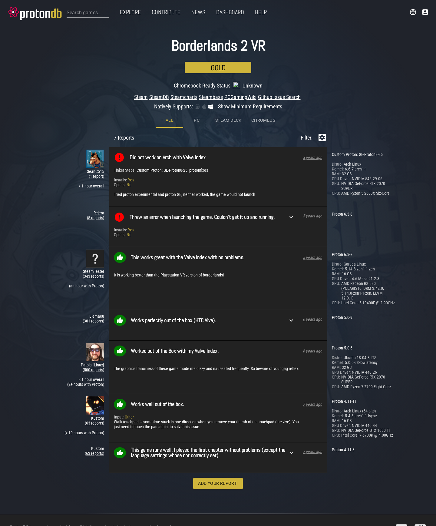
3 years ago (312, 107)
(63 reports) (94, 372)
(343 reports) (93, 225)
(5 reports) (95, 167)
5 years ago (312, 165)
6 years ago (312, 268)
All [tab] (169, 70)
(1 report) (96, 126)
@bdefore (88, 508)
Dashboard (230, 12)
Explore (130, 12)
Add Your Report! (218, 433)
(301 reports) (93, 270)
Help (261, 12)
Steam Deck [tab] (228, 70)
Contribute (166, 12)
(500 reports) (93, 319)
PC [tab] (197, 70)
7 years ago (312, 354)
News (198, 12)
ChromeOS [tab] (263, 70)
